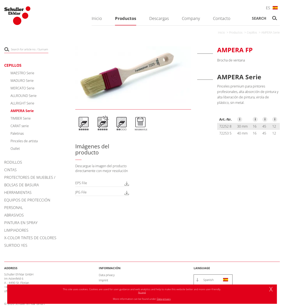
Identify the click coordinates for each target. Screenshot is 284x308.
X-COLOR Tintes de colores (30, 237)
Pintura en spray (21, 222)
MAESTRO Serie (22, 73)
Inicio (221, 32)
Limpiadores (16, 230)
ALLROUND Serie (24, 95)
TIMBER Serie (21, 118)
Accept (142, 292)
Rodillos (13, 162)
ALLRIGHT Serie (22, 103)
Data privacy (107, 275)
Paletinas (17, 133)
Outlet (15, 148)
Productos (236, 32)
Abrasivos (14, 215)
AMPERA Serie (270, 32)
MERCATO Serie (22, 88)
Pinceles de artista (24, 141)
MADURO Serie (22, 80)
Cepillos (252, 32)
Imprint (103, 280)
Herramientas (18, 192)
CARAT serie (20, 126)
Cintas (10, 169)
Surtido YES (15, 245)
